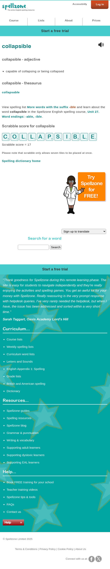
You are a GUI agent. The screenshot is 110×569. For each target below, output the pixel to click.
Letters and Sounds (20, 361)
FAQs (10, 504)
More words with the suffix (51, 107)
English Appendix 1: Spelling (26, 369)
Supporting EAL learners (23, 462)
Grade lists (14, 376)
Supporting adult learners (23, 447)
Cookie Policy (65, 549)
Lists (41, 20)
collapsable (11, 92)
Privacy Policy (48, 549)
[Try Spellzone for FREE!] (84, 213)
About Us (80, 549)
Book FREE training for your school (30, 482)
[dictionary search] (33, 247)
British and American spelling (26, 383)
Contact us (14, 511)
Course (13, 20)
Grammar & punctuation (23, 432)
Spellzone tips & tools (21, 497)
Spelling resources (19, 418)
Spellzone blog (16, 425)
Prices (96, 20)
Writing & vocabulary (20, 440)
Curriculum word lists (21, 354)
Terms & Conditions (26, 549)
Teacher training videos (22, 489)
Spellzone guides (18, 410)
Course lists (14, 339)
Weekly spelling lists (20, 346)
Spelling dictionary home (21, 161)
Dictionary (13, 391)
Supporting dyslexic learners (25, 455)
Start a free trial (55, 31)
